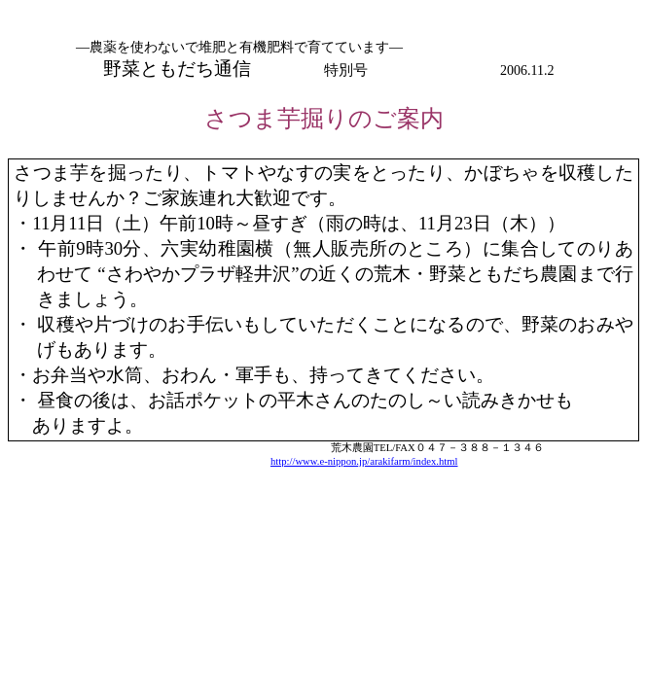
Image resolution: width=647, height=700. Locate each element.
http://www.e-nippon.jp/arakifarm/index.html (364, 461)
